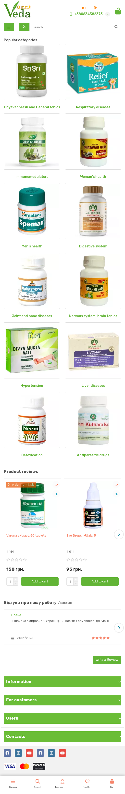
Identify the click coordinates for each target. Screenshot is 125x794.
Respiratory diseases (93, 107)
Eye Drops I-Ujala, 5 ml (83, 535)
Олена (16, 615)
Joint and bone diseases (32, 316)
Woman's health (93, 177)
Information (63, 681)
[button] (119, 534)
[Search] (75, 27)
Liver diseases (93, 386)
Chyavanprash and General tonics (32, 107)
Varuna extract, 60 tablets (26, 535)
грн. (83, 8)
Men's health (32, 246)
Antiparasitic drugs (93, 455)
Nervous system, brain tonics (93, 316)
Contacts (63, 736)
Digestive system (93, 246)
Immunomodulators (31, 177)
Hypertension (32, 386)
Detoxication (32, 455)
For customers (63, 699)
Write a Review (107, 660)
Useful (63, 718)
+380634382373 (85, 14)
